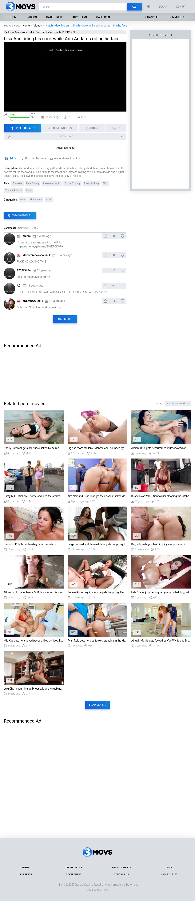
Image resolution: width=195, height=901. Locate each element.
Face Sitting (32, 183)
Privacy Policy (121, 867)
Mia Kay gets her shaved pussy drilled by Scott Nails (34, 640)
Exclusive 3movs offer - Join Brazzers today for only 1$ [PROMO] (39, 32)
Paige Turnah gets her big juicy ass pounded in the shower (161, 544)
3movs (104, 889)
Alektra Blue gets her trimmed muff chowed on (158, 448)
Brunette (17, 183)
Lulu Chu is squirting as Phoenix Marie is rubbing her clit (34, 688)
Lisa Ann (75, 158)
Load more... (65, 319)
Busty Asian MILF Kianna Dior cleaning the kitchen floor (161, 496)
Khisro (26, 236)
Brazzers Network (35, 158)
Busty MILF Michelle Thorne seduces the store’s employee (34, 496)
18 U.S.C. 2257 (169, 874)
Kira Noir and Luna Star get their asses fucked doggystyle (98, 496)
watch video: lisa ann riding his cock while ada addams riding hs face (86, 25)
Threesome (36, 199)
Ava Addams (61, 158)
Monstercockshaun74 (36, 255)
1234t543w (24, 270)
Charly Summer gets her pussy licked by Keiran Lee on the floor (34, 448)
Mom (29, 190)
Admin (13, 158)
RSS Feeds (26, 874)
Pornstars (79, 17)
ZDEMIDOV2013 (32, 301)
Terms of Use (73, 867)
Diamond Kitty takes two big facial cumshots (30, 544)
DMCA (169, 867)
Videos (32, 17)
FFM (105, 183)
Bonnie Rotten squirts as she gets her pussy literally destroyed (98, 592)
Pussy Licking (91, 183)
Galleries (103, 17)
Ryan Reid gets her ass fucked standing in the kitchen (98, 640)
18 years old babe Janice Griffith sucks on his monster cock (34, 592)
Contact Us (121, 874)
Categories (54, 17)
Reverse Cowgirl (51, 183)
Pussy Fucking (72, 183)
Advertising (74, 874)
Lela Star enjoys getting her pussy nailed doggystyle (161, 592)
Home (14, 17)
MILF (23, 199)
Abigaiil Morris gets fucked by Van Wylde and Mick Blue (161, 640)
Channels (152, 17)
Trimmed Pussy (13, 190)
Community (177, 17)
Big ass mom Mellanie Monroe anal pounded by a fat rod (98, 448)
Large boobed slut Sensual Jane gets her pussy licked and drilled (98, 544)
